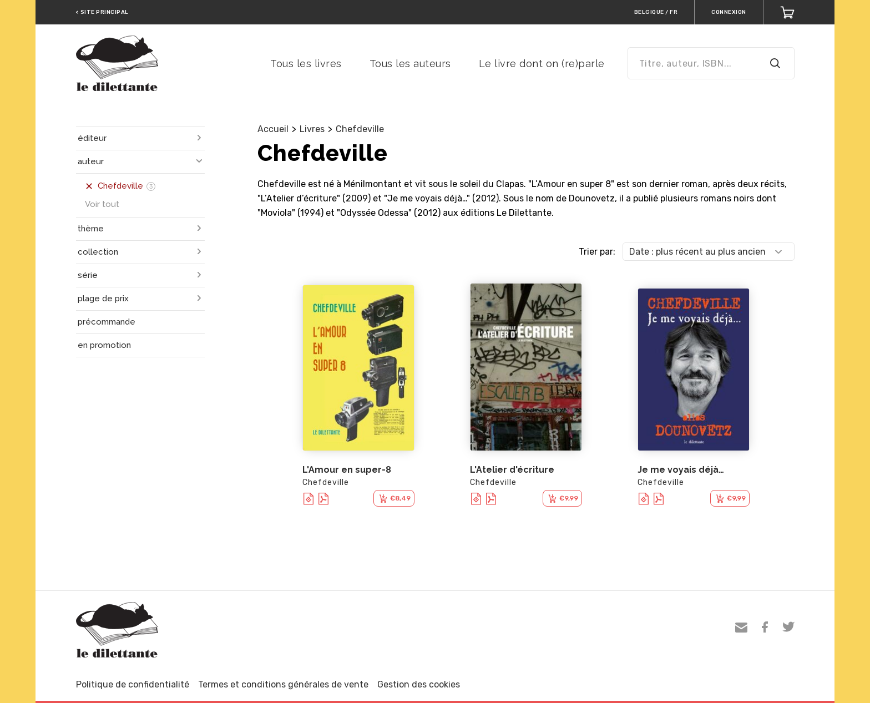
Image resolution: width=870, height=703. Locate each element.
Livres (312, 129)
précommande (106, 322)
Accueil (273, 129)
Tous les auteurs (410, 63)
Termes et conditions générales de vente (283, 684)
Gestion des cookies (418, 684)
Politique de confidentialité (132, 684)
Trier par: (597, 251)
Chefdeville (360, 129)
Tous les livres (306, 63)
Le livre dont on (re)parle (542, 63)
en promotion (104, 345)
